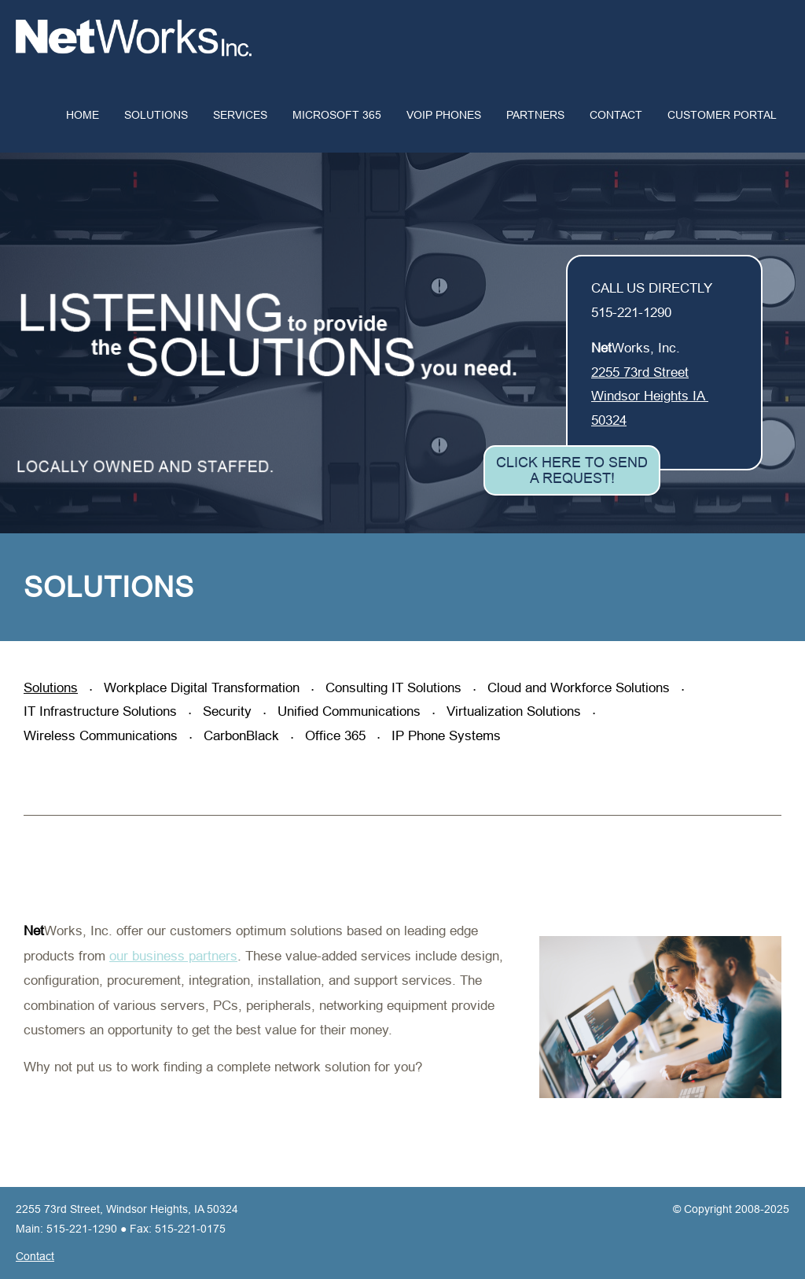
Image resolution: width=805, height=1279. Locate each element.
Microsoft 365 (336, 115)
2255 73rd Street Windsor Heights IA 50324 (649, 396)
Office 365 (337, 735)
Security (229, 711)
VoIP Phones (443, 115)
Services (240, 115)
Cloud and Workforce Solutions (580, 687)
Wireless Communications (103, 735)
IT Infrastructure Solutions (102, 711)
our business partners (173, 956)
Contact (616, 115)
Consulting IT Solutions (395, 687)
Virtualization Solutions (516, 711)
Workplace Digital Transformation (203, 687)
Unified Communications (351, 711)
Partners (535, 115)
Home (82, 115)
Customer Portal (722, 115)
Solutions (156, 115)
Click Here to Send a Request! (572, 470)
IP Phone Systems (446, 735)
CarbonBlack (243, 735)
